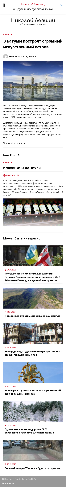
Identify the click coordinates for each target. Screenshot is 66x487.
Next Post (11, 155)
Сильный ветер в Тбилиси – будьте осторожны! (32, 468)
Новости (7, 34)
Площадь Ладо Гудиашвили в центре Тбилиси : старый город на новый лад (33, 353)
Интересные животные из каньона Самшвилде (32, 315)
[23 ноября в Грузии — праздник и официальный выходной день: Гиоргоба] (33, 372)
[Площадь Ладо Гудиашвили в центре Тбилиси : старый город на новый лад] (33, 333)
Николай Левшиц (33, 20)
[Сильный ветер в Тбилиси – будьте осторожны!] (33, 450)
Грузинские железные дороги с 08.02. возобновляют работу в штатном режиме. (29, 431)
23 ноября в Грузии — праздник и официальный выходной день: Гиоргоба (33, 392)
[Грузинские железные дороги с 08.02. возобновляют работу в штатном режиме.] (33, 411)
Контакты (8, 483)
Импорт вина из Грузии (22, 168)
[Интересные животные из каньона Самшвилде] (33, 298)
